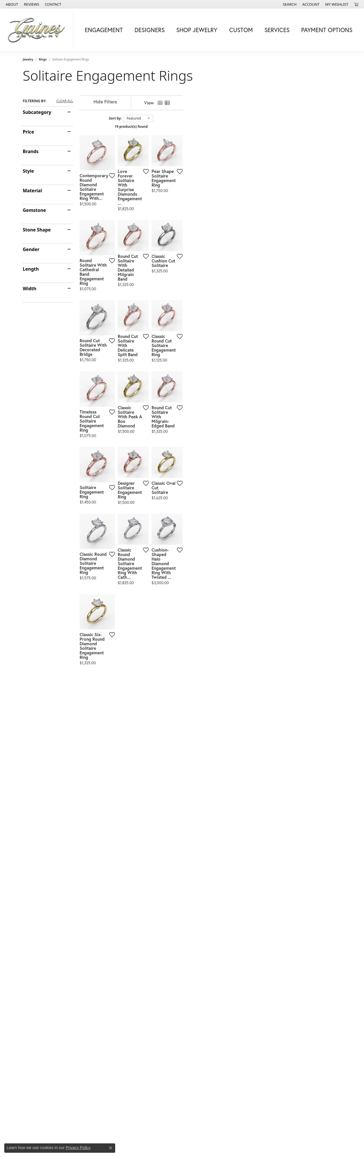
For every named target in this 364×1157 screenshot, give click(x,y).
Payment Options (326, 30)
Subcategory (37, 112)
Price (28, 132)
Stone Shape (37, 229)
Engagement (104, 30)
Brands (31, 151)
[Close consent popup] (110, 1148)
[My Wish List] (336, 4)
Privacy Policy (78, 1147)
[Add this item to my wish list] (162, 225)
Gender (31, 249)
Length (31, 269)
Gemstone (34, 210)
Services (276, 30)
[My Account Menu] (311, 4)
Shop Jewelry (196, 30)
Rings (43, 59)
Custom (241, 30)
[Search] (290, 4)
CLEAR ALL (64, 101)
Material (32, 190)
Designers (150, 30)
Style (28, 171)
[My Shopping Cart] (356, 4)
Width (29, 288)
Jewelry (28, 59)
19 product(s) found (210, 126)
